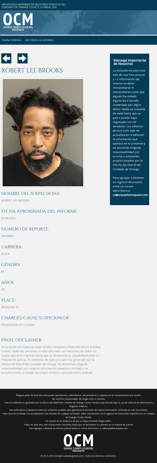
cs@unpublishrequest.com (115, 428)
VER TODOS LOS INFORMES (39, 40)
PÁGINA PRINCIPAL (11, 40)
